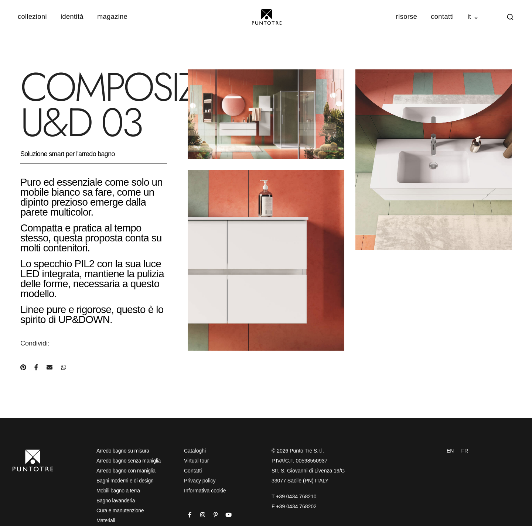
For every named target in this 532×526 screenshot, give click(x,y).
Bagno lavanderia (115, 500)
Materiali (105, 520)
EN (450, 451)
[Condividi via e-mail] (49, 367)
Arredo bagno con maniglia (126, 471)
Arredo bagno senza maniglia (128, 461)
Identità (72, 16)
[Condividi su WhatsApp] (63, 367)
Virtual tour (196, 461)
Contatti (442, 16)
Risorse (406, 16)
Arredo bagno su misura (122, 451)
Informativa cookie (205, 491)
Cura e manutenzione (120, 510)
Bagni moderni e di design (124, 481)
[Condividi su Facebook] (36, 367)
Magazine (112, 16)
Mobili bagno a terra (118, 491)
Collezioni (32, 16)
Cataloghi (195, 451)
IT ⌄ (473, 16)
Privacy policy (200, 481)
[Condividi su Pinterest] (23, 367)
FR (464, 451)
